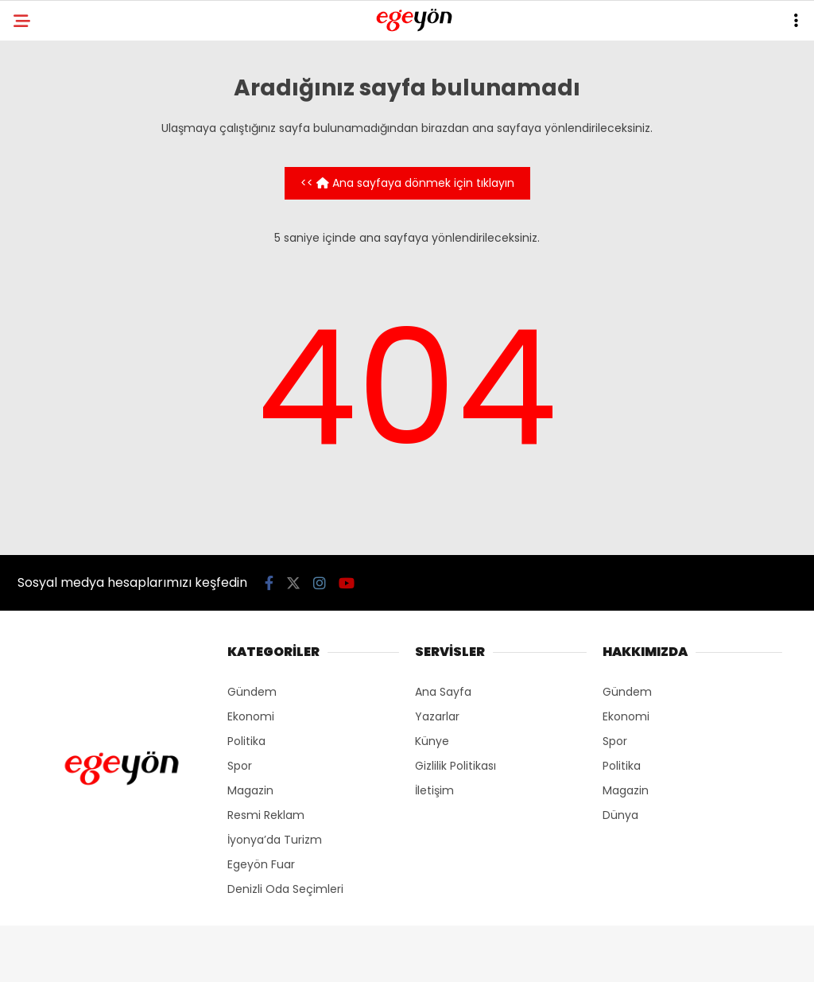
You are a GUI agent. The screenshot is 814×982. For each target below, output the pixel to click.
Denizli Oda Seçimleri (285, 889)
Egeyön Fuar (261, 864)
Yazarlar (437, 716)
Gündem (252, 692)
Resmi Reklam (265, 815)
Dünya (620, 815)
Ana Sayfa (443, 692)
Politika (246, 741)
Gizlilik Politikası (455, 766)
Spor (239, 766)
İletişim (434, 790)
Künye (432, 741)
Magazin (250, 790)
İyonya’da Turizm (274, 840)
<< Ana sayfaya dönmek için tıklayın (407, 183)
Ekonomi (250, 716)
